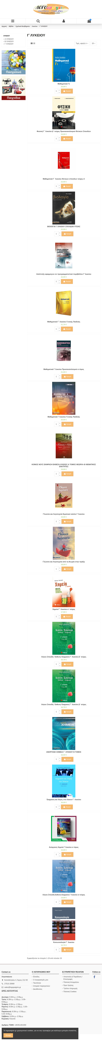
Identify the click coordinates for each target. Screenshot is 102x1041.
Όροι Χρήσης (68, 985)
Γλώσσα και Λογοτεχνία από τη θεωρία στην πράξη (64, 562)
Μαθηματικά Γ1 (64, 84)
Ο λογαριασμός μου (40, 980)
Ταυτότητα (37, 983)
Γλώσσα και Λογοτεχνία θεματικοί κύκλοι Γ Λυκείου (63, 514)
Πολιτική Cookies (69, 991)
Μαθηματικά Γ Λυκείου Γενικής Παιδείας (64, 417)
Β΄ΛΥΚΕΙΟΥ (9, 41)
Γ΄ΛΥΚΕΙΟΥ (9, 44)
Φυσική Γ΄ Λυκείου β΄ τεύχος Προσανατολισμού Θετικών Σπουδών (64, 131)
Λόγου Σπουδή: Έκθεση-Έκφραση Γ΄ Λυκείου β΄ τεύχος (63, 657)
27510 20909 (9, 984)
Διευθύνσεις (37, 989)
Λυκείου (6, 36)
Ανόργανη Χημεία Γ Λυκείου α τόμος (63, 847)
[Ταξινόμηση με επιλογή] (82, 43)
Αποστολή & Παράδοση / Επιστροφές (72, 978)
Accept (8, 1035)
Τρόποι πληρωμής (70, 988)
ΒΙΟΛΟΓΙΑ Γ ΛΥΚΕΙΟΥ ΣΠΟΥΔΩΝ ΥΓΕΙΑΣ (63, 226)
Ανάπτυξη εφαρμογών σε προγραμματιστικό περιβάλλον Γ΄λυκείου (63, 274)
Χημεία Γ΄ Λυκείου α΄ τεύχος (64, 609)
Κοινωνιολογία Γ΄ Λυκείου (63, 942)
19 (93, 43)
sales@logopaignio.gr (12, 987)
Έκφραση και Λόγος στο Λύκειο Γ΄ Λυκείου (63, 799)
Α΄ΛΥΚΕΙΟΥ (9, 39)
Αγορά (67, 91)
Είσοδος (36, 977)
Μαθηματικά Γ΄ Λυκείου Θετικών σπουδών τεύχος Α (64, 179)
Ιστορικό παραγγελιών (41, 986)
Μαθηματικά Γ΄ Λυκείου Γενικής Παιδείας (63, 322)
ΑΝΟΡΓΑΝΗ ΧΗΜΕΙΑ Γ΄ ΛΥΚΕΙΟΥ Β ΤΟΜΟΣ (63, 752)
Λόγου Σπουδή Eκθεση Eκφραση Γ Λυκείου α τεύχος (64, 895)
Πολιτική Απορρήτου (71, 982)
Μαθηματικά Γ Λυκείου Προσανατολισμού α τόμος (63, 369)
